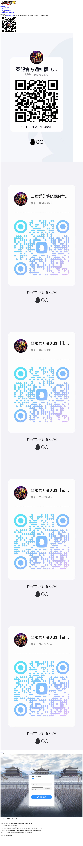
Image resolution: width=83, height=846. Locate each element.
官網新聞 (3, 10)
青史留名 (3, 7)
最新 (10, 10)
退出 (4, 753)
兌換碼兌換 (7, 12)
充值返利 (12, 12)
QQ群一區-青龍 (22, 15)
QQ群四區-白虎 (44, 15)
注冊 (2, 753)
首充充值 (3, 12)
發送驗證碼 (47, 788)
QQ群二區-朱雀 (29, 15)
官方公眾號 (3, 15)
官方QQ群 (16, 15)
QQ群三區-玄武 (37, 15)
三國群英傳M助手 (10, 15)
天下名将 (7, 7)
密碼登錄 (38, 776)
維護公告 (7, 10)
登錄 (2, 752)
